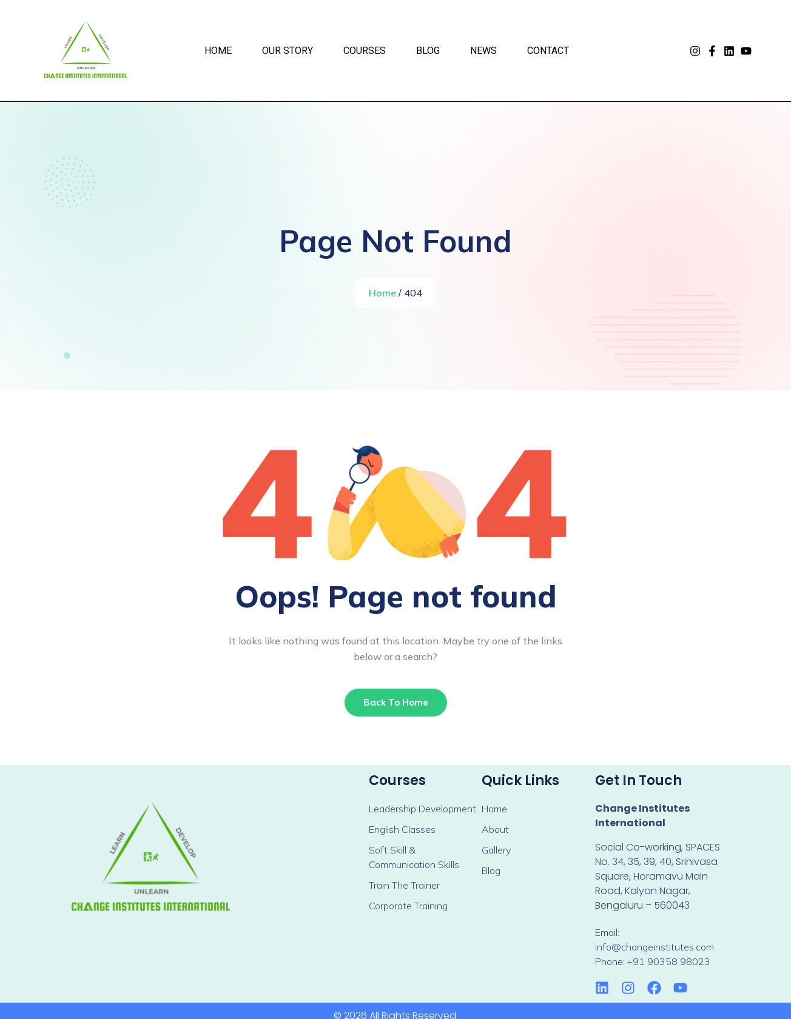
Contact (548, 50)
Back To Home (395, 702)
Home (218, 50)
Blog (428, 50)
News (483, 50)
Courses (364, 50)
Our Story (287, 50)
